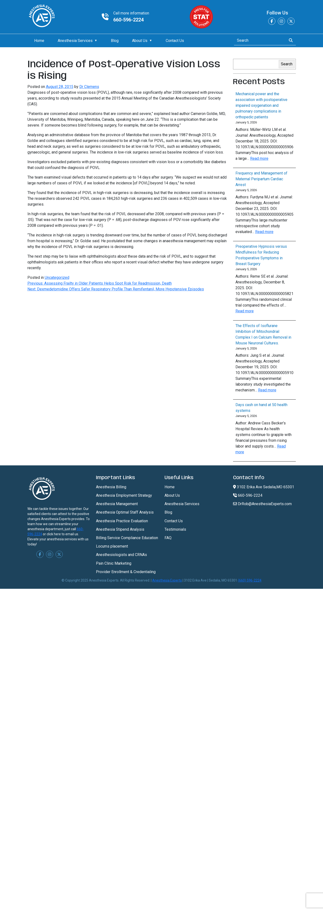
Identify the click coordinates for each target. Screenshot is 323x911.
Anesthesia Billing (111, 487)
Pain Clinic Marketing (113, 563)
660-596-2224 (128, 20)
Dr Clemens (89, 86)
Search (286, 64)
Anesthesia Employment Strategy (124, 495)
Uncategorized (57, 277)
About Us (139, 40)
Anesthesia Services (75, 40)
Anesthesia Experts (167, 580)
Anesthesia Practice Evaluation (122, 521)
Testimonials (175, 529)
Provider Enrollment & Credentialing (126, 571)
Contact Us (175, 40)
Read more (259, 158)
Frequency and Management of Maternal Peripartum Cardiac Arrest (261, 179)
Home (39, 40)
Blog (115, 40)
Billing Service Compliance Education (127, 538)
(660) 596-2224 (249, 580)
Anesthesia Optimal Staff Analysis (125, 512)
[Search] (259, 40)
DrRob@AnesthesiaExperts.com (262, 504)
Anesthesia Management (117, 504)
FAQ (168, 538)
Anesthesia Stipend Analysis (120, 529)
